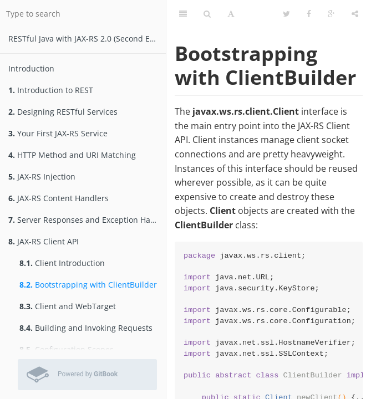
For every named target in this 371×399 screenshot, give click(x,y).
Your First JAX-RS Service (58, 133)
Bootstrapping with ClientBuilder (88, 284)
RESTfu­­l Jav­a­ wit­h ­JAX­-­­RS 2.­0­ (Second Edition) (87, 38)
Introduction (31, 68)
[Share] (355, 14)
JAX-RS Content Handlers (58, 198)
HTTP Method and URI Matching (72, 155)
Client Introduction (62, 263)
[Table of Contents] (183, 14)
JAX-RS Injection (41, 176)
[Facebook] (308, 14)
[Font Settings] (231, 14)
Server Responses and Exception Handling (87, 219)
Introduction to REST (50, 90)
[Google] (331, 14)
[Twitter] (286, 14)
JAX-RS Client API (43, 241)
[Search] (207, 14)
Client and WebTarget (67, 306)
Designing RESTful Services (63, 111)
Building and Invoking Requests (86, 328)
